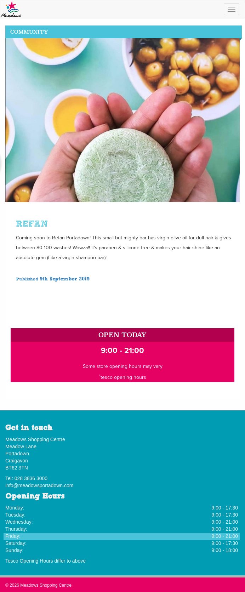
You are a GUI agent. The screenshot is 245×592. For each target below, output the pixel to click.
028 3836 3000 (31, 478)
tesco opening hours (123, 377)
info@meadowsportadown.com (39, 485)
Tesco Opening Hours (29, 561)
